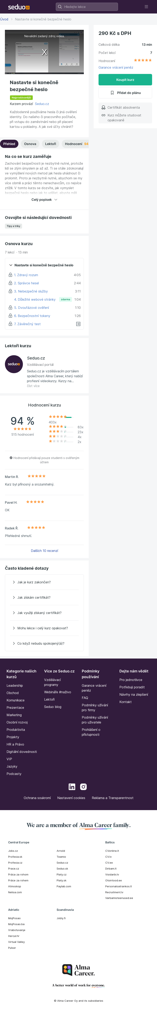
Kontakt (125, 702)
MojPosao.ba (16, 924)
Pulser (12, 947)
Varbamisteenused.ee (119, 898)
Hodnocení (84, 143)
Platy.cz (61, 874)
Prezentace (15, 708)
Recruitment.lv (114, 892)
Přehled (9, 144)
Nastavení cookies (71, 798)
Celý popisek (44, 200)
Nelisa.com (15, 892)
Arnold (61, 850)
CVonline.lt (112, 850)
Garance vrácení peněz (116, 67)
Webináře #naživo (57, 692)
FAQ (85, 698)
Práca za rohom (18, 874)
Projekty (13, 737)
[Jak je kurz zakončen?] (44, 582)
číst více (33, 386)
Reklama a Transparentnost (112, 798)
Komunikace (16, 700)
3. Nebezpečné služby (31, 291)
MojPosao (14, 918)
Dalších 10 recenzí (44, 551)
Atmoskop (14, 886)
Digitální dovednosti (22, 752)
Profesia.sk (15, 856)
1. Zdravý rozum (26, 275)
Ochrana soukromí (37, 798)
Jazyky (12, 766)
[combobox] (87, 7)
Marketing (14, 715)
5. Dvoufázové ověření (31, 308)
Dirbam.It (111, 868)
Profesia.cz (15, 862)
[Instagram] (83, 787)
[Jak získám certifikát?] (44, 597)
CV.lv (108, 856)
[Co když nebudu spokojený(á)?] (44, 643)
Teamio (61, 856)
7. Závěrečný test (27, 324)
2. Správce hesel (26, 283)
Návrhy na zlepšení (133, 694)
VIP (9, 759)
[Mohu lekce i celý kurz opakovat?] (44, 628)
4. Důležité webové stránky (35, 299)
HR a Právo (15, 744)
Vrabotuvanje (16, 930)
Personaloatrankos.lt (118, 886)
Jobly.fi (61, 918)
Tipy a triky (13, 226)
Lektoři (50, 144)
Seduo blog (52, 707)
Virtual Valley (16, 941)
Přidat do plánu (125, 92)
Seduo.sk (62, 868)
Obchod (13, 693)
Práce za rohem (18, 880)
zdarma (65, 299)
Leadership (15, 685)
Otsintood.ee (113, 880)
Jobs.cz (13, 850)
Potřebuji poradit (132, 687)
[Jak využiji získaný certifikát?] (44, 612)
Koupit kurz (125, 80)
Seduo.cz (42, 104)
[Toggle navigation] (146, 7)
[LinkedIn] (72, 787)
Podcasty (14, 774)
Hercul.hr (13, 936)
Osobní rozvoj (17, 722)
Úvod (4, 19)
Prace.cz (13, 868)
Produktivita (16, 730)
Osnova (30, 144)
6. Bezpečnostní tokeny (32, 316)
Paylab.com (64, 886)
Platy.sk (61, 880)
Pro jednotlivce (130, 680)
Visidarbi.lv (112, 874)
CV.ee (109, 862)
